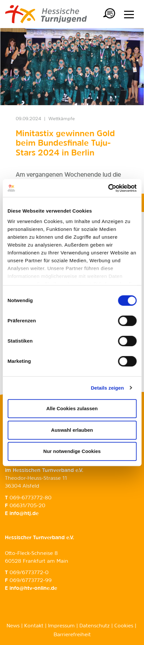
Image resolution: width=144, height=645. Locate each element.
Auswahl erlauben (72, 430)
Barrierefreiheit (72, 634)
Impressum (61, 626)
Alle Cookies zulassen (72, 408)
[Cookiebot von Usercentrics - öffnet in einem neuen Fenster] (107, 188)
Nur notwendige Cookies (72, 451)
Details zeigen (107, 388)
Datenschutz (94, 626)
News (13, 626)
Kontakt (33, 626)
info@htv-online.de (33, 588)
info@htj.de (24, 513)
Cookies (123, 626)
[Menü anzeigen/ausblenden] (129, 14)
